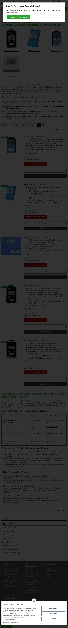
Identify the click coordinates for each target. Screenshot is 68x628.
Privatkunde (12, 17)
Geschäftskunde (24, 17)
